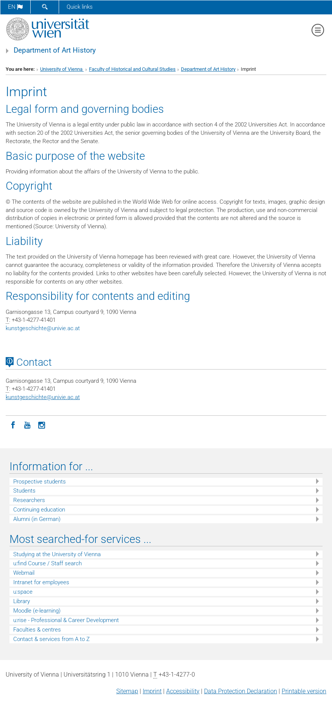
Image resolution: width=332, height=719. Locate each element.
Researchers (29, 500)
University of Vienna (62, 69)
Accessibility (183, 691)
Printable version (304, 691)
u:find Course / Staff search (47, 563)
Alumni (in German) (37, 519)
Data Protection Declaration (240, 691)
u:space (23, 591)
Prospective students (39, 481)
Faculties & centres (37, 629)
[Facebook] (13, 424)
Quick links (80, 6)
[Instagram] (41, 424)
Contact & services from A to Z (51, 639)
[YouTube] (27, 424)
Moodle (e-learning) (37, 610)
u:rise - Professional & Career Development (66, 620)
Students (24, 490)
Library (21, 601)
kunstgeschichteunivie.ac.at (43, 328)
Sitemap (127, 691)
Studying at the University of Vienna (57, 554)
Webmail (23, 572)
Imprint (152, 691)
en (15, 6)
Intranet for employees (41, 582)
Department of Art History (55, 50)
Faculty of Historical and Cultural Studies (132, 69)
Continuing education (39, 509)
